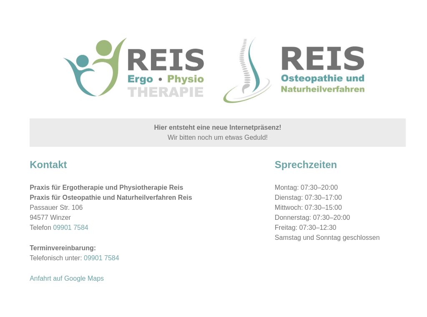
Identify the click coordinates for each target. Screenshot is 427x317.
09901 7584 (70, 227)
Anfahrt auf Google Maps (67, 278)
